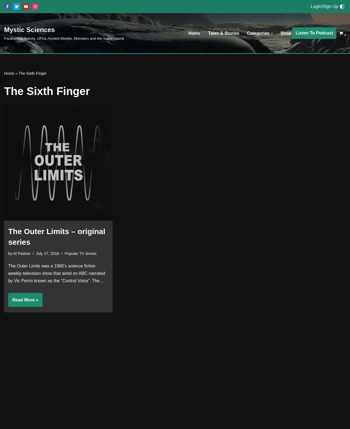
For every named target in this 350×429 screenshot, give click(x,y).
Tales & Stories (223, 33)
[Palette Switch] (342, 6)
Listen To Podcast (314, 33)
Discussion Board (138, 398)
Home (194, 33)
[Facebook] (7, 6)
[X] (16, 6)
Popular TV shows (81, 254)
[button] (272, 33)
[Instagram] (35, 6)
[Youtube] (26, 6)
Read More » (23, 301)
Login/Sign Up (324, 6)
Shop (285, 33)
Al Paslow (21, 254)
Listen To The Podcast (142, 409)
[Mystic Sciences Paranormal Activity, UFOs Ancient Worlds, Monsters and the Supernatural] (64, 33)
